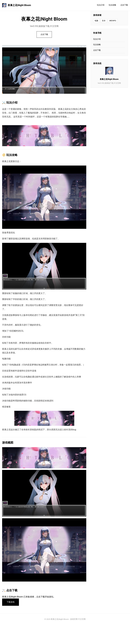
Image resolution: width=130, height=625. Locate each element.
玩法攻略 (112, 5)
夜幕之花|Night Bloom (16, 5)
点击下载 (124, 5)
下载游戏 (11, 602)
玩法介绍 (100, 5)
